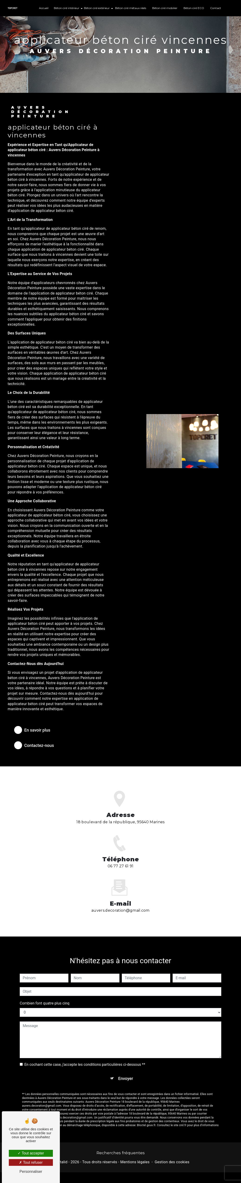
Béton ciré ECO (193, 8)
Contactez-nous (36, 745)
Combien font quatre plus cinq (44, 998)
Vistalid (61, 1162)
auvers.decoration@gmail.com (120, 905)
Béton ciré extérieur (97, 8)
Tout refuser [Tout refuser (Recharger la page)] (31, 1162)
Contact (215, 8)
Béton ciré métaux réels (130, 8)
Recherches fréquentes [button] (120, 1153)
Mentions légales (134, 1162)
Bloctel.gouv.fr (146, 1120)
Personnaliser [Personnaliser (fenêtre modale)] (30, 1171)
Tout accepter (31, 1153)
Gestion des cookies (172, 1162)
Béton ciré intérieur (66, 8)
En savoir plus (34, 730)
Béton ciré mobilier (164, 8)
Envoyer (126, 1073)
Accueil (43, 8)
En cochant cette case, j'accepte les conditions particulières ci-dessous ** (84, 1059)
